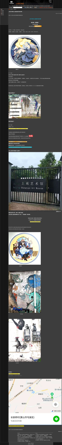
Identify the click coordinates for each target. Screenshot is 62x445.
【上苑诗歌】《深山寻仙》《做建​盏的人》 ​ (41, 435)
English (50, 2)
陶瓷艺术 (2, 13)
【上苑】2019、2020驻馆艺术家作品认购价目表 (24, 436)
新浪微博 (19, 15)
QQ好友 (14, 15)
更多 (22, 15)
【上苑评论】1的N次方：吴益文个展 (22, 440)
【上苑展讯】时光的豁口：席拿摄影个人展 (23, 441)
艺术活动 (2, 14)
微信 (12, 15)
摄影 (1, 9)
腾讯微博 (17, 15)
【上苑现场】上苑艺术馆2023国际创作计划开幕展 (42, 440)
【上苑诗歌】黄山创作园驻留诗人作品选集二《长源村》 (43, 434)
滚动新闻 (2, 10)
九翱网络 (32, 444)
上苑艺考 (2, 12)
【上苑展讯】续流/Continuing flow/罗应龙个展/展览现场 (43, 436)
